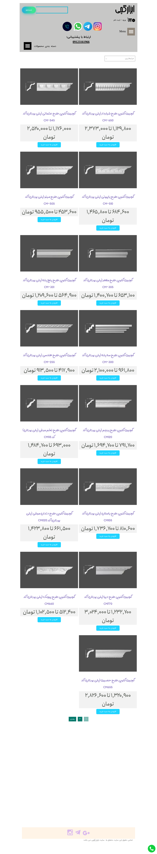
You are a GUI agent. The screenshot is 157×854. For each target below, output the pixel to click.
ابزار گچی (95, 840)
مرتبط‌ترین (129, 58)
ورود (124, 20)
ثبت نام (117, 20)
